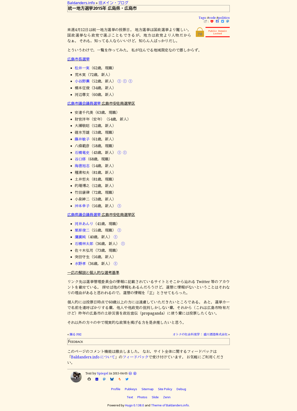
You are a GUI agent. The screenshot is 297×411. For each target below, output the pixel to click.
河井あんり (84, 223)
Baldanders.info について (93, 357)
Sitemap (148, 389)
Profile (115, 389)
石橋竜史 (82, 152)
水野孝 (80, 263)
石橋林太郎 (84, 243)
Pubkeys (131, 389)
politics (224, 18)
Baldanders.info (81, 2)
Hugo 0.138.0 (134, 405)
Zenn (167, 397)
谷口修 (80, 159)
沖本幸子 (82, 205)
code (212, 18)
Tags (202, 18)
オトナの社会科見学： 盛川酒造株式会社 (200, 334)
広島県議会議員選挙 (84, 214)
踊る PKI (75, 334)
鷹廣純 (80, 236)
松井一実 (82, 67)
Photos (142, 397)
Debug (181, 389)
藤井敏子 (82, 139)
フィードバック (135, 357)
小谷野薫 (82, 81)
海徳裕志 (82, 165)
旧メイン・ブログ (113, 2)
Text (130, 397)
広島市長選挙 (78, 59)
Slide (155, 397)
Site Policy (165, 389)
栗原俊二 (82, 230)
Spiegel (102, 373)
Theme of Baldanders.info (170, 405)
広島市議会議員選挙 (84, 103)
